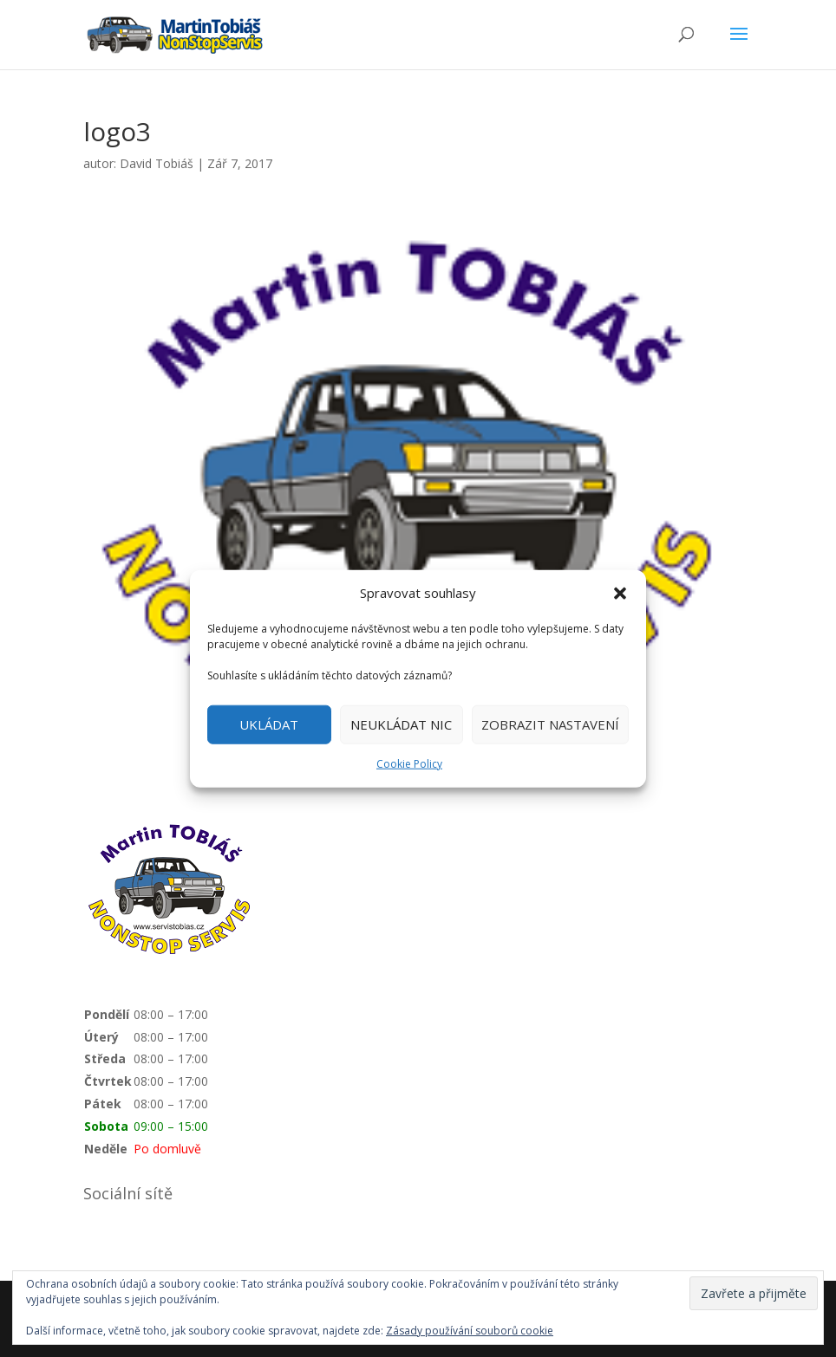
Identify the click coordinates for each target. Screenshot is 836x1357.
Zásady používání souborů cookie (469, 1330)
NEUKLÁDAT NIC (401, 724)
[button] (620, 593)
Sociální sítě (128, 1193)
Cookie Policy (409, 763)
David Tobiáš (156, 163)
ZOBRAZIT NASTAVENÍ (550, 724)
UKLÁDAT (268, 724)
